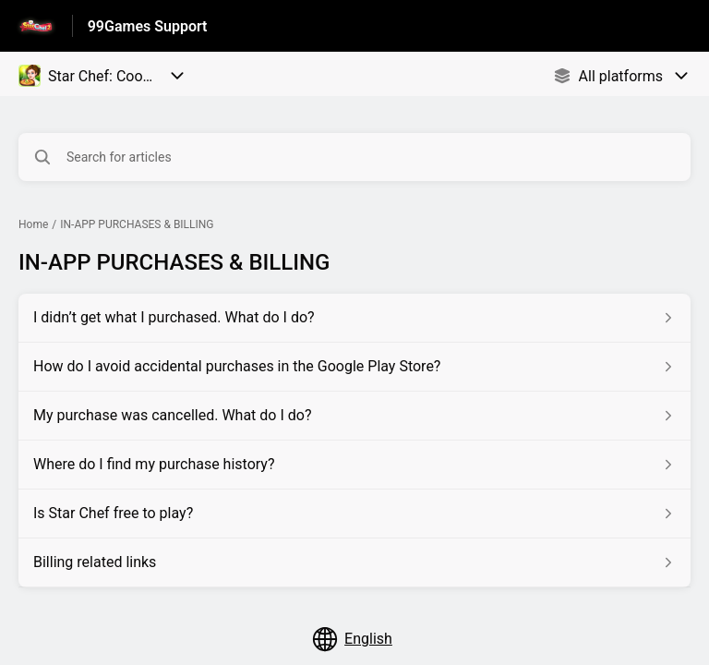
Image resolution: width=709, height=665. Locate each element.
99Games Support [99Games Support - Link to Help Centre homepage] (148, 26)
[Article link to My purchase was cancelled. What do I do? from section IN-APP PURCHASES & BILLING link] (354, 416)
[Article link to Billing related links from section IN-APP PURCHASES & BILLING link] (354, 562)
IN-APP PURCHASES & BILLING (136, 224)
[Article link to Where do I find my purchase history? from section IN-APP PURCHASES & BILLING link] (354, 464)
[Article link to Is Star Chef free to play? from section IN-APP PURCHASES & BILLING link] (354, 513)
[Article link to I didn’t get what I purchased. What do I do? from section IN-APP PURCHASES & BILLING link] (354, 318)
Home (33, 224)
